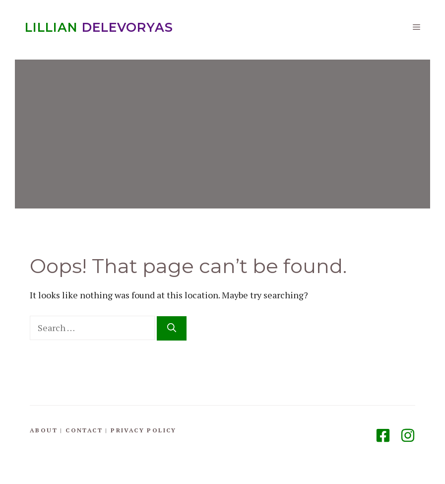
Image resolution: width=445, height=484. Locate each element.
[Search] (172, 328)
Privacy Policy (144, 430)
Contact (84, 430)
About (44, 430)
